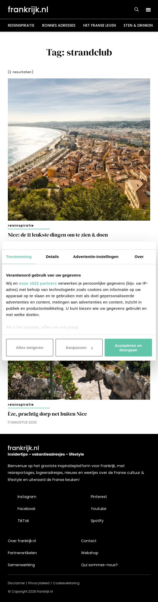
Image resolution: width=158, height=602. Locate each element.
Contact (89, 540)
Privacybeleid (38, 583)
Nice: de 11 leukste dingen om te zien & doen (58, 234)
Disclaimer (16, 583)
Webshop (89, 552)
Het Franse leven (99, 25)
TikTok (23, 520)
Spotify (97, 520)
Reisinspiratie (21, 25)
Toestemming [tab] (19, 256)
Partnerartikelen (22, 552)
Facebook (26, 508)
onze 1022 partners (38, 283)
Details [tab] (52, 256)
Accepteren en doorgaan (128, 347)
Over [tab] (139, 256)
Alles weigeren (29, 347)
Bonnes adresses (58, 25)
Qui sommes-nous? (99, 564)
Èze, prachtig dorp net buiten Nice (47, 413)
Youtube (98, 508)
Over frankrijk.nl (22, 540)
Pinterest (99, 496)
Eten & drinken (138, 25)
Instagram (27, 496)
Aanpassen (79, 347)
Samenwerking (21, 564)
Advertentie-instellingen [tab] (95, 256)
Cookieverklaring (66, 583)
